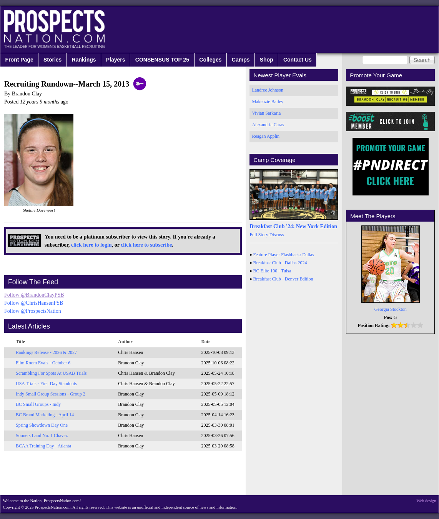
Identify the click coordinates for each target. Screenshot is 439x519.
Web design (426, 500)
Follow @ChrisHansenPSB (33, 303)
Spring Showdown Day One (42, 425)
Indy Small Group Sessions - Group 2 (50, 394)
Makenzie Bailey (267, 101)
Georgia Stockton (390, 309)
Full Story (258, 234)
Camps (241, 60)
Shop (266, 60)
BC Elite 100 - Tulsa (272, 271)
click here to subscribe (146, 245)
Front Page (19, 60)
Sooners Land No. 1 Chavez (42, 435)
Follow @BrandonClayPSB (34, 295)
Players (115, 60)
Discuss (276, 234)
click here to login (91, 245)
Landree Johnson (267, 90)
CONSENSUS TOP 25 (162, 60)
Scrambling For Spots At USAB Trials (51, 373)
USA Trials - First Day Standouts (46, 383)
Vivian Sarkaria (266, 113)
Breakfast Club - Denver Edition (283, 279)
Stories (52, 60)
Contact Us (297, 60)
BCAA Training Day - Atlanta (43, 446)
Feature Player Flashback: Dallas (283, 254)
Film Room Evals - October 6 (43, 362)
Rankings (84, 60)
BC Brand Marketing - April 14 (45, 414)
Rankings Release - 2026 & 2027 (46, 352)
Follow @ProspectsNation (32, 311)
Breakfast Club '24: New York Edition (293, 226)
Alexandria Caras (268, 124)
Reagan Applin (265, 136)
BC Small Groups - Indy (38, 404)
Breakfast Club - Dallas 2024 (280, 262)
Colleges (210, 60)
